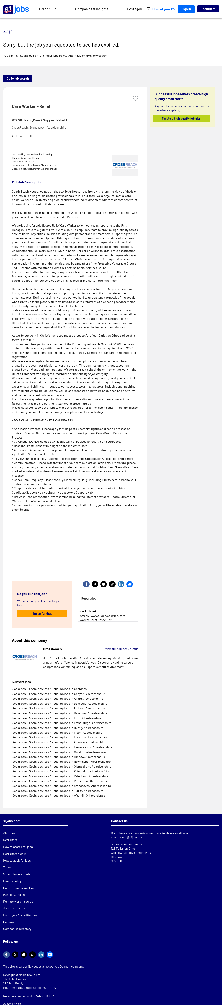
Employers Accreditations (20, 915)
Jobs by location (14, 908)
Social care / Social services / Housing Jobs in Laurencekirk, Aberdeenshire (62, 747)
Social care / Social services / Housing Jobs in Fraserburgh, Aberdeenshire (61, 723)
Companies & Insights (91, 9)
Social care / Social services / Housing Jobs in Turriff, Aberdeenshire (57, 791)
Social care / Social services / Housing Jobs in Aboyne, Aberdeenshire (58, 694)
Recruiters (208, 9)
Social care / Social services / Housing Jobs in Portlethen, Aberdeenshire (60, 781)
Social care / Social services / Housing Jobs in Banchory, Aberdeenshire (59, 713)
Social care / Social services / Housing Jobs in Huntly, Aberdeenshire (57, 728)
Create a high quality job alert (181, 118)
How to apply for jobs (17, 860)
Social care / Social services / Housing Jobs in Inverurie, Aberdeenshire (59, 737)
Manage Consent (14, 894)
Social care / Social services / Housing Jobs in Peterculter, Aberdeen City (60, 771)
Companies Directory (17, 929)
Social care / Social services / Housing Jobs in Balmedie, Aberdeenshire (59, 703)
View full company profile (121, 649)
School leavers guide (16, 874)
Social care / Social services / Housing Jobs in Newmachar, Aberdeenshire (61, 761)
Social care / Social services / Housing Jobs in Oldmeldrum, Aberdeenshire (61, 766)
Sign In (186, 9)
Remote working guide (18, 901)
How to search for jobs (18, 847)
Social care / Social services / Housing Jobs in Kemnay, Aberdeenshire (58, 742)
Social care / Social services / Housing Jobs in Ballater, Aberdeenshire (58, 708)
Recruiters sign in (15, 853)
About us (9, 833)
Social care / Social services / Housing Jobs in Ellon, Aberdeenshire (56, 718)
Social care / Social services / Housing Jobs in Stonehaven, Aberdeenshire (61, 786)
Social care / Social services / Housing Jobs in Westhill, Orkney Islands (58, 795)
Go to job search (18, 78)
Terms (7, 867)
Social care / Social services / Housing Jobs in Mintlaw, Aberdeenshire (58, 757)
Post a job (134, 9)
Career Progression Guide (20, 888)
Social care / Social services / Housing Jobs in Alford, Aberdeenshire (57, 698)
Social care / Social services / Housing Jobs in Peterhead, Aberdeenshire (60, 776)
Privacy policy (12, 881)
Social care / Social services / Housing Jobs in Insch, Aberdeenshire (57, 732)
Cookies (8, 922)
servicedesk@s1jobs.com (127, 837)
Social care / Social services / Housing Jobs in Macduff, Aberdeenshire (59, 752)
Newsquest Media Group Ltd (22, 975)
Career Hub (47, 9)
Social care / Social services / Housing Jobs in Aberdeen (49, 689)
